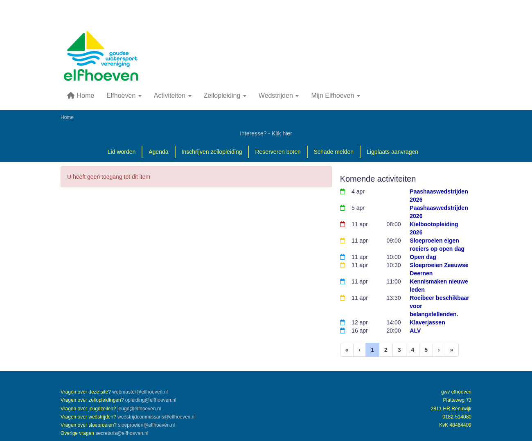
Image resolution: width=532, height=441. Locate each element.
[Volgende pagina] (439, 350)
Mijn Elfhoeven (335, 95)
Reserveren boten (277, 151)
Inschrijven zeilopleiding (212, 151)
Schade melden (334, 151)
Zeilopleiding (225, 95)
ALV (415, 330)
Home (80, 95)
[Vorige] (359, 350)
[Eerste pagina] (347, 350)
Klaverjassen (427, 322)
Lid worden (122, 151)
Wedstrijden (279, 95)
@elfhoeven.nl (140, 392)
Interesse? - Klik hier (265, 133)
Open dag (423, 257)
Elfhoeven (124, 95)
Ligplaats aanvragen (392, 151)
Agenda (158, 151)
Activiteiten (173, 95)
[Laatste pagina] (452, 350)
